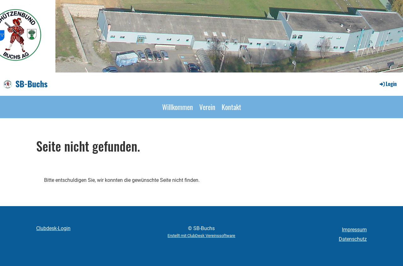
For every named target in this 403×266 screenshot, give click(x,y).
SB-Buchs (31, 84)
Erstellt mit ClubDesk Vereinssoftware (201, 235)
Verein (207, 107)
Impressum (354, 230)
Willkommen (177, 107)
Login (388, 84)
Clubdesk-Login (53, 228)
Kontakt (231, 107)
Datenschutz (353, 239)
